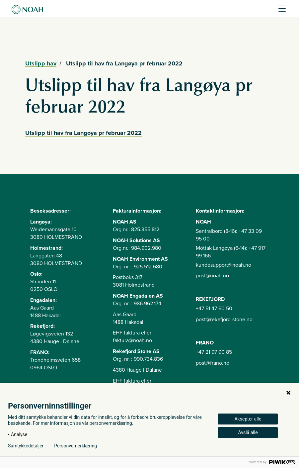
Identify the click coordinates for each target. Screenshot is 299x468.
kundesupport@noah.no (223, 265)
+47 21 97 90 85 (214, 352)
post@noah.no (212, 275)
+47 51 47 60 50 (214, 308)
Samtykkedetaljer (25, 445)
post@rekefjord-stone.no (224, 319)
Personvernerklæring (75, 445)
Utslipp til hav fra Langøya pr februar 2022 (83, 133)
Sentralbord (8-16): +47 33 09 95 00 (229, 235)
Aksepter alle (248, 418)
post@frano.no (212, 363)
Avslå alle (248, 432)
